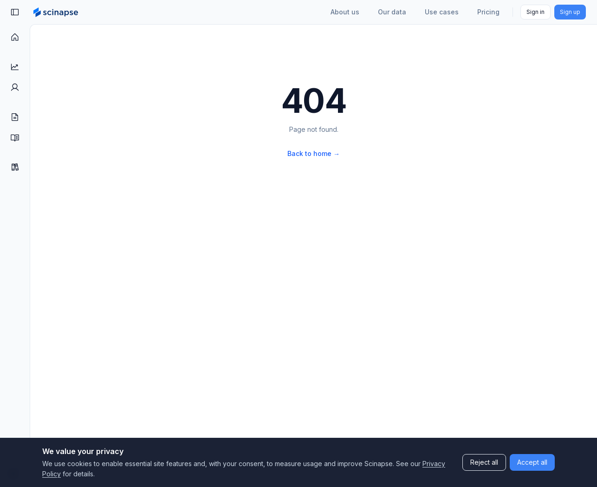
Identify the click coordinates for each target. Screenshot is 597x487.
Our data (392, 12)
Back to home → (313, 153)
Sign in (535, 11)
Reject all (484, 462)
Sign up (570, 11)
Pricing (488, 12)
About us (345, 12)
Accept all (532, 462)
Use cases (442, 12)
